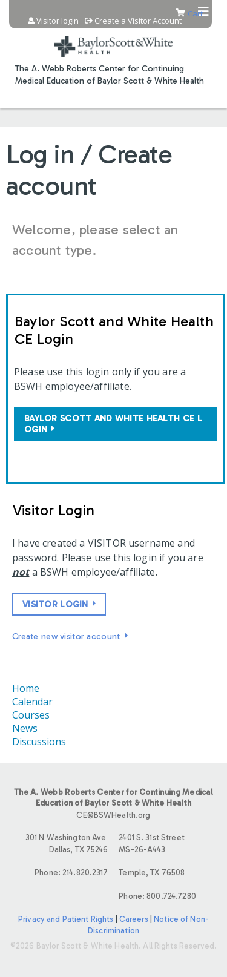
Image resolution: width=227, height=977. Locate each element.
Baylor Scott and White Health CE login (113, 424)
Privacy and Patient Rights (65, 919)
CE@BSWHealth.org (113, 815)
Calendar (32, 701)
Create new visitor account (66, 636)
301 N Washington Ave (60, 844)
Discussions (39, 741)
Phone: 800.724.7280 (157, 896)
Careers (133, 919)
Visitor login (57, 21)
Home (25, 688)
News (25, 728)
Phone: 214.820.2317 (71, 872)
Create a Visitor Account (138, 21)
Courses (31, 715)
